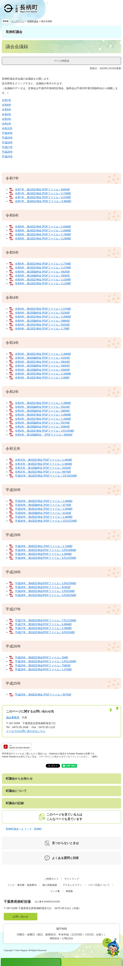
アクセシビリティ (72, 885)
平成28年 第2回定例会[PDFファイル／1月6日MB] (45, 591)
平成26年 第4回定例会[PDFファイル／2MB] (41, 657)
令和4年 (6, 114)
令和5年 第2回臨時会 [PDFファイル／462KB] (42, 271)
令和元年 (7, 128)
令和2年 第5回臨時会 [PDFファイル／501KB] (42, 406)
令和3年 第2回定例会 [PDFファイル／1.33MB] (43, 373)
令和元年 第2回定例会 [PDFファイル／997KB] (43, 471)
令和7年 (6, 100)
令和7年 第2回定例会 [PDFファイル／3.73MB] (43, 193)
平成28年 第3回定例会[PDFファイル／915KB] (42, 587)
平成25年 (7, 156)
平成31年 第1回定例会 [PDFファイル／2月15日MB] (46, 475)
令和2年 (6, 123)
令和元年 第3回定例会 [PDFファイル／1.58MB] (43, 463)
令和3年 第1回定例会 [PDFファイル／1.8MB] (42, 377)
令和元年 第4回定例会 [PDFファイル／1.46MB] (43, 459)
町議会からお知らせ (19, 778)
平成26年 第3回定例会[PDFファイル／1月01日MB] (45, 661)
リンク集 (55, 891)
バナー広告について (99, 885)
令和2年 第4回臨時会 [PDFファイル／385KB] (42, 410)
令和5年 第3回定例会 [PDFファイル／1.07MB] (43, 267)
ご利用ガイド (51, 878)
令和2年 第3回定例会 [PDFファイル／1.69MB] (43, 414)
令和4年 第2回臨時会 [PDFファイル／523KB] (42, 312)
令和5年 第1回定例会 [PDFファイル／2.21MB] (43, 283)
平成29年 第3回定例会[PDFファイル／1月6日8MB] (45, 550)
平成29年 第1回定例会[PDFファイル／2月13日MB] (45, 557)
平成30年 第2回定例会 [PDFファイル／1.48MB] (43, 516)
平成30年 (7, 132)
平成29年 (7, 137)
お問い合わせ (20, 916)
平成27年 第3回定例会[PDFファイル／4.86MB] (43, 624)
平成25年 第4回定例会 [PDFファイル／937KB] (43, 694)
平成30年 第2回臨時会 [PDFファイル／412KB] (43, 512)
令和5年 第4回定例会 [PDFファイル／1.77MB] (43, 263)
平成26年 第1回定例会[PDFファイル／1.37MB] (43, 669)
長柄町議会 (32, 21)
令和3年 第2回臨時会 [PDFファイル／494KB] (42, 365)
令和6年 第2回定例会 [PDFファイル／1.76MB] (43, 234)
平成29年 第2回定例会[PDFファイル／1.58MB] (43, 553)
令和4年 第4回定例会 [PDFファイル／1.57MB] (43, 308)
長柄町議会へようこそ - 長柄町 (24, 828)
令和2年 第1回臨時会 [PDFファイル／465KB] (43, 434)
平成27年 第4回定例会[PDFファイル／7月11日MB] (45, 620)
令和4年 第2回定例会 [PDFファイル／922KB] (42, 324)
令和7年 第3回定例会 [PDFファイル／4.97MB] (43, 197)
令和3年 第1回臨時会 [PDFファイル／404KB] (42, 369)
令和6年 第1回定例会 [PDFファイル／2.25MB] (43, 238)
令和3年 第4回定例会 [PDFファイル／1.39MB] (43, 353)
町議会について (16, 790)
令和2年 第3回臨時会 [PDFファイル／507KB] (42, 422)
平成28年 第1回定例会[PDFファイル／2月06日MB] (45, 595)
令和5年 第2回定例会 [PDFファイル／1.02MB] (43, 279)
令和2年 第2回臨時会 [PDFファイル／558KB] (42, 426)
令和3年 (6, 118)
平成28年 (7, 142)
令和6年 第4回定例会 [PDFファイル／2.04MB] (43, 226)
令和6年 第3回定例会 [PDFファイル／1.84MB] (43, 230)
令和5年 (6, 109)
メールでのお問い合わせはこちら (25, 731)
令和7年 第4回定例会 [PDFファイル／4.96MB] (43, 201)
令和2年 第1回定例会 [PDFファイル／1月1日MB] (44, 430)
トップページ (18, 21)
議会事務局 (12, 717)
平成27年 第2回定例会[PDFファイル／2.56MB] (43, 628)
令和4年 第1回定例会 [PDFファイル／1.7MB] (42, 328)
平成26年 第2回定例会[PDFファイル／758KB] (42, 665)
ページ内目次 (61, 60)
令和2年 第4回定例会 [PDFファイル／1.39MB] (43, 402)
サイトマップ (71, 878)
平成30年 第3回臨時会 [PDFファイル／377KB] (43, 504)
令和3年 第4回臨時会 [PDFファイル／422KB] (42, 357)
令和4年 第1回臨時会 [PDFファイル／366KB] (42, 320)
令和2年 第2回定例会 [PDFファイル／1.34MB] (43, 418)
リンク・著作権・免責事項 (22, 885)
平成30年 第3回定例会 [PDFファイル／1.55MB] (43, 508)
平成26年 (7, 151)
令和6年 (6, 104)
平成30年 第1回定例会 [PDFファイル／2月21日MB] (46, 520)
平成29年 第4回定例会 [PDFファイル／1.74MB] (43, 546)
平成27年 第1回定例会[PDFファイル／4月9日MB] (45, 632)
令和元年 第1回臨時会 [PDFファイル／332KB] (43, 467)
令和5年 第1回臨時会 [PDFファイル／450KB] (42, 275)
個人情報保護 (49, 885)
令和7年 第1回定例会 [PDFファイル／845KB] (42, 189)
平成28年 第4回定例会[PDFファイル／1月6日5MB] (45, 583)
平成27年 (7, 147)
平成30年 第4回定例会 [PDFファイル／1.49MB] (43, 501)
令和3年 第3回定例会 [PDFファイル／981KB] (42, 361)
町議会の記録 (15, 803)
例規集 (69, 891)
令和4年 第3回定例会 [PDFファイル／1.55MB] (43, 316)
